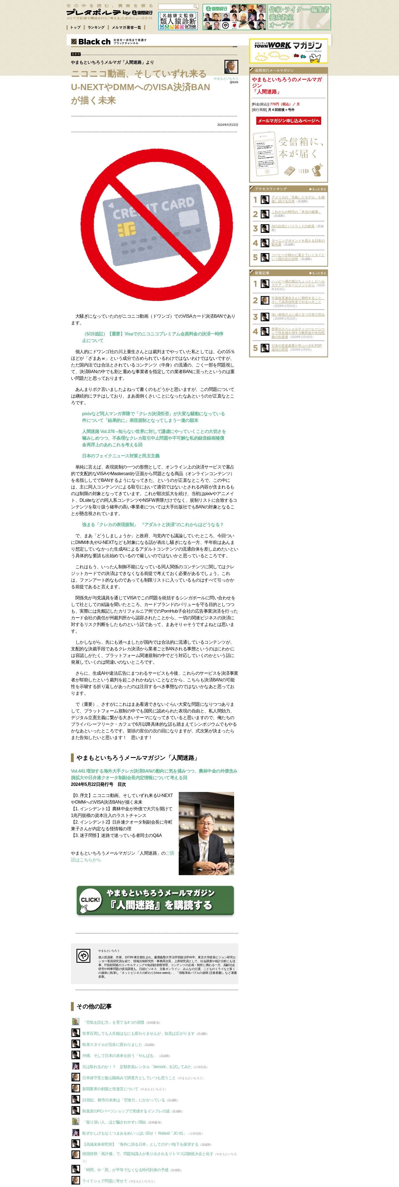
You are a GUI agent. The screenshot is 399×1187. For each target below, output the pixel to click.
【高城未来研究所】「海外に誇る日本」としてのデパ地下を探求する (140, 1144)
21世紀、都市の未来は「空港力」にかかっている (123, 1100)
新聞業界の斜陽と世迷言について (110, 1089)
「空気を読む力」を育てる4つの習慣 (113, 1022)
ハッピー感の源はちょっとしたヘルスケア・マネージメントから (298, 283)
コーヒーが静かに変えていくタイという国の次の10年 (298, 257)
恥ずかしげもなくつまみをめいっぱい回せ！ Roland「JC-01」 (134, 1133)
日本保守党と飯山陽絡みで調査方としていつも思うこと (129, 1078)
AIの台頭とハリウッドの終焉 (293, 226)
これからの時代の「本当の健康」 (296, 212)
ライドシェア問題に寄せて (104, 1181)
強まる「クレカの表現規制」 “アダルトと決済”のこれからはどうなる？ (153, 524)
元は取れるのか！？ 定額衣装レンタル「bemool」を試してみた (137, 1066)
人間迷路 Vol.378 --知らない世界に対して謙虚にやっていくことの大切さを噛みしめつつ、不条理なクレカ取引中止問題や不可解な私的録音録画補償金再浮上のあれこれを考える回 (154, 438)
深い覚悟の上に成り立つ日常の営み (298, 315)
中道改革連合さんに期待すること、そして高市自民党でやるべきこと (298, 300)
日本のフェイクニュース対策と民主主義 (120, 456)
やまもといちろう (226, 78)
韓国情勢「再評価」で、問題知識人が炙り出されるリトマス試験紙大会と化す (147, 1154)
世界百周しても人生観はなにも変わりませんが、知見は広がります (138, 1033)
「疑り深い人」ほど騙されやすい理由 (114, 1122)
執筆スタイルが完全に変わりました (112, 1044)
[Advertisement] (288, 394)
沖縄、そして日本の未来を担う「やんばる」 (119, 1055)
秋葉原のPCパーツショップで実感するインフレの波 (126, 1111)
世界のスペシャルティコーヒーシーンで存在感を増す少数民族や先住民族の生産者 (298, 333)
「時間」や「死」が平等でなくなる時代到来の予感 (125, 1170)
